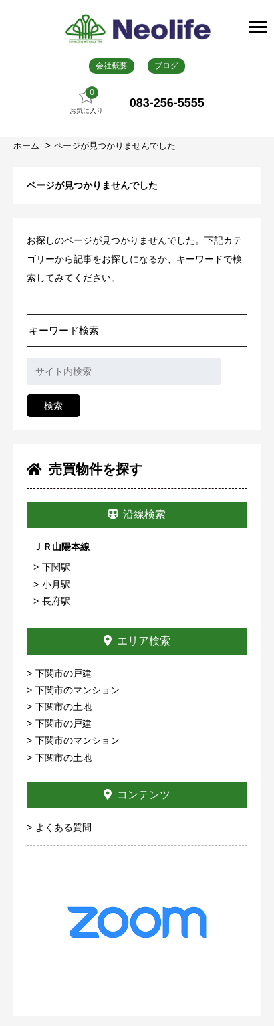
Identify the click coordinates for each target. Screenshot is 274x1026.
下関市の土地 (63, 706)
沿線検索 (137, 514)
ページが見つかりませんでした (115, 146)
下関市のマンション (77, 690)
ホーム (27, 146)
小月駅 (56, 584)
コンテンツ (137, 794)
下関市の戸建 (63, 673)
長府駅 (56, 601)
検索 (53, 405)
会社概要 (112, 65)
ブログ (166, 65)
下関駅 (56, 567)
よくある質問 (63, 827)
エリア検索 (137, 641)
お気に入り (86, 100)
